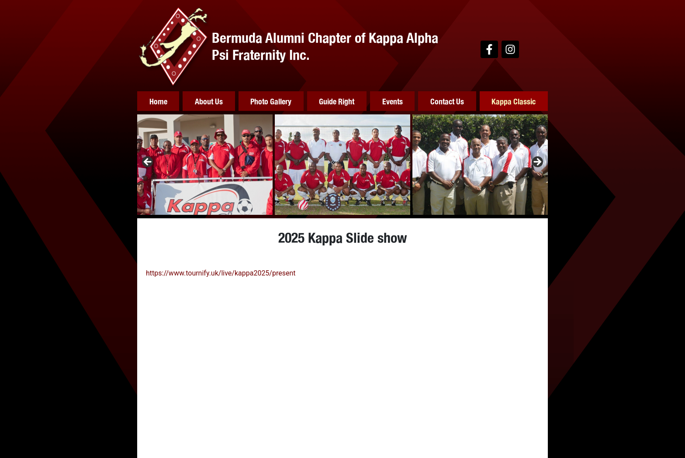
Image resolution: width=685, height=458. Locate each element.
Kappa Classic (513, 101)
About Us (209, 101)
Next (536, 162)
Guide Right (336, 101)
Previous (148, 162)
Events (392, 101)
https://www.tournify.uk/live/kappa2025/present (221, 273)
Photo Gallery (270, 101)
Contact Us (447, 101)
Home (158, 101)
